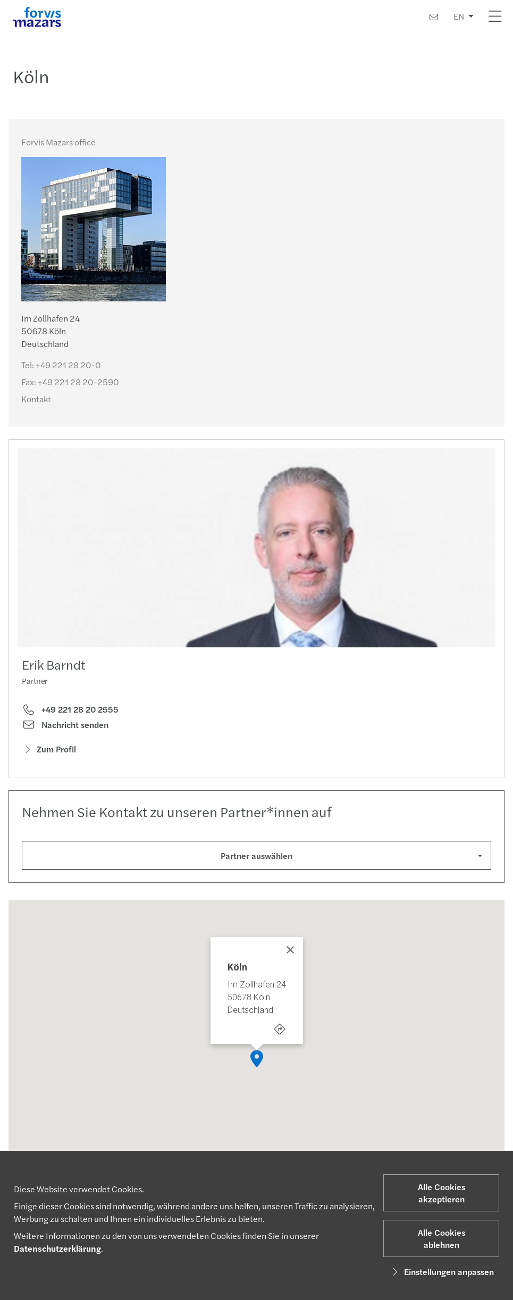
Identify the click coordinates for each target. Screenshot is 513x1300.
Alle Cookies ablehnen (441, 1238)
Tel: (61, 365)
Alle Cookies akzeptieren (441, 1193)
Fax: (70, 382)
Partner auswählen (256, 856)
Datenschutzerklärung (57, 1248)
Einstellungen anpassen (441, 1272)
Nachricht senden (65, 725)
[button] (256, 1061)
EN (458, 16)
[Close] (290, 953)
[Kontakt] (433, 16)
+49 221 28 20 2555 (70, 709)
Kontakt (36, 399)
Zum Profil (49, 749)
